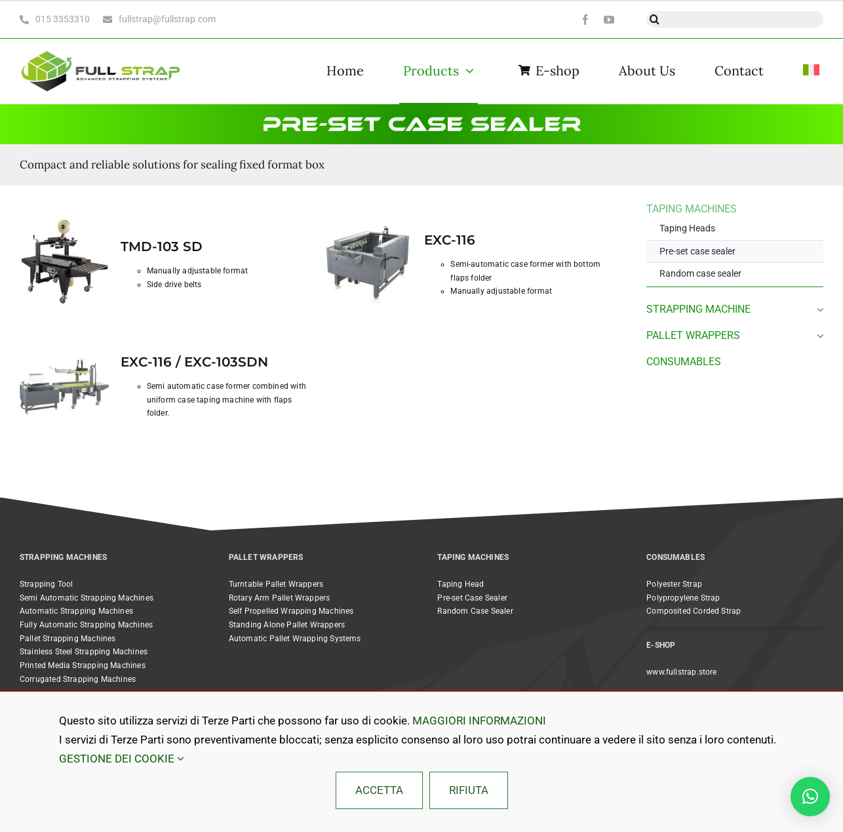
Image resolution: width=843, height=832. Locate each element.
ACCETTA (379, 790)
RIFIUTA (468, 790)
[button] (810, 796)
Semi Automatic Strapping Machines (86, 598)
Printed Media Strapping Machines (83, 665)
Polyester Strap (674, 584)
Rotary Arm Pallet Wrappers (279, 598)
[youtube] (609, 19)
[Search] (654, 19)
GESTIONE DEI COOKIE (121, 758)
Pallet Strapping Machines (68, 638)
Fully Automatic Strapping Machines (86, 624)
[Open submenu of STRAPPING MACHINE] (817, 309)
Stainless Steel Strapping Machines (83, 651)
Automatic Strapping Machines (76, 611)
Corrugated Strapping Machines (78, 679)
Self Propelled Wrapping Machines (291, 611)
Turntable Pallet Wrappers (276, 584)
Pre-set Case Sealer (472, 598)
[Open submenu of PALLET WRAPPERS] (817, 335)
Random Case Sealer (475, 611)
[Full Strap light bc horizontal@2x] (102, 50)
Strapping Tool (46, 584)
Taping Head (460, 584)
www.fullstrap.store (681, 672)
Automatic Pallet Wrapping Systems (295, 638)
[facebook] (585, 19)
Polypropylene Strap (683, 598)
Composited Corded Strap (693, 611)
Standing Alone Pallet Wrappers (287, 624)
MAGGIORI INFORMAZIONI (479, 720)
